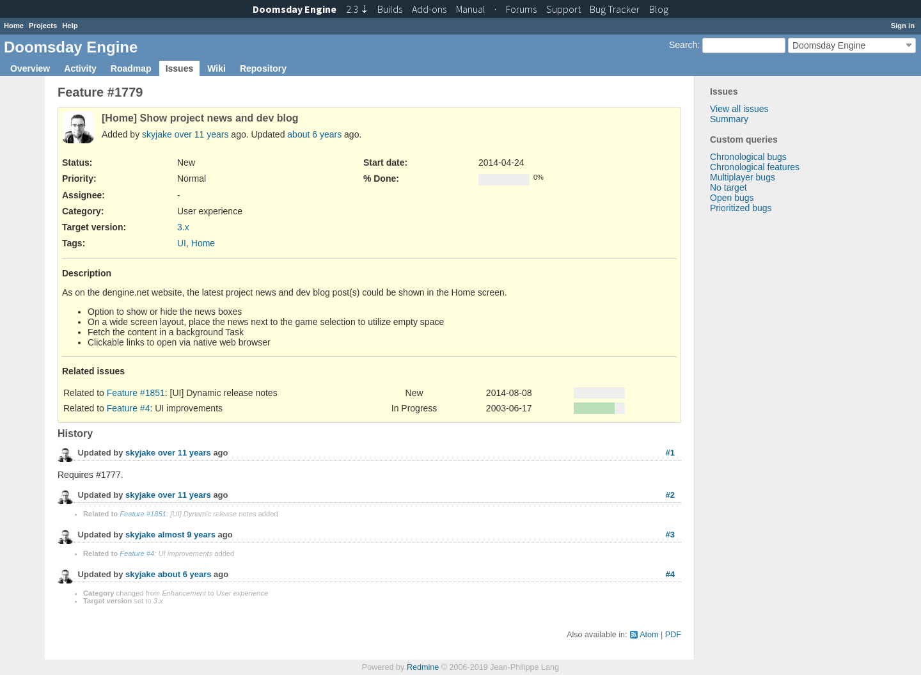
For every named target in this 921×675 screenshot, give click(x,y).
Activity (80, 68)
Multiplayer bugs (742, 177)
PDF (673, 634)
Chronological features (754, 167)
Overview (30, 68)
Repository (263, 68)
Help (69, 25)
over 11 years (202, 134)
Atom (649, 634)
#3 (670, 534)
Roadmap (131, 68)
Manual (470, 9)
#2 (670, 495)
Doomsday (294, 9)
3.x (183, 227)
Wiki (216, 68)
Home (14, 25)
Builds (389, 9)
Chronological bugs (748, 157)
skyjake (157, 134)
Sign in (903, 25)
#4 (670, 574)
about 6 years (314, 134)
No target (728, 187)
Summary (729, 119)
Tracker (615, 9)
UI (181, 243)
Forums (521, 9)
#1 (670, 452)
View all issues (739, 109)
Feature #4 (128, 408)
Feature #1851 (136, 393)
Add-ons (429, 9)
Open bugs (732, 198)
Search (683, 45)
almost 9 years (187, 535)
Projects (43, 25)
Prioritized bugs (741, 208)
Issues (180, 68)
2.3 (357, 9)
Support (563, 9)
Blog (658, 9)
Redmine (423, 667)
